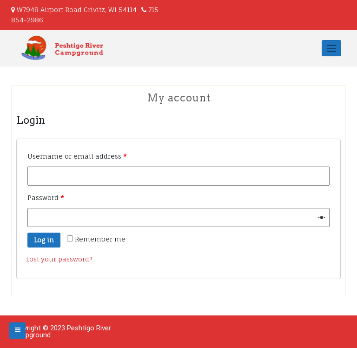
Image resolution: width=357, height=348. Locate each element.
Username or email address (77, 156)
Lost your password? (59, 259)
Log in (44, 240)
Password (45, 197)
